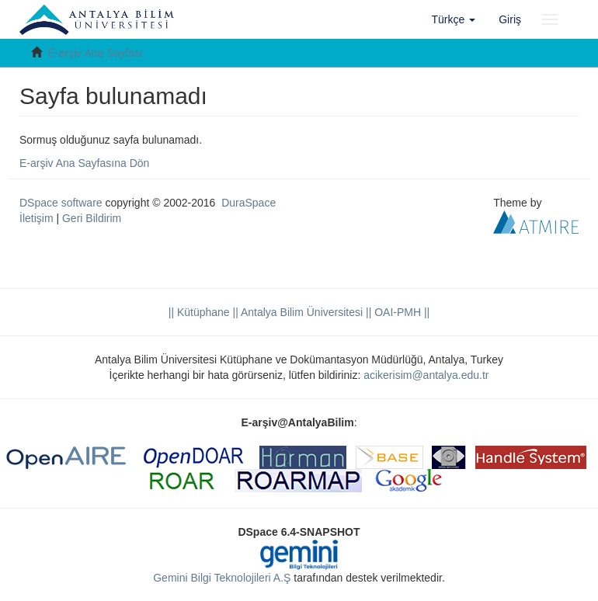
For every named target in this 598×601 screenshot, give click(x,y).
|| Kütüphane (199, 312)
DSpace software (61, 202)
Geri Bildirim (91, 218)
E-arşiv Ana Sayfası (95, 53)
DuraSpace (248, 202)
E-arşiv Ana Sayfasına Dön (84, 163)
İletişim (36, 218)
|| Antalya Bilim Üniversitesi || (301, 312)
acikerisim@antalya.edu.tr (425, 375)
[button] (454, 19)
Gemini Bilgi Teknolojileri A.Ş (221, 577)
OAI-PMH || (400, 312)
